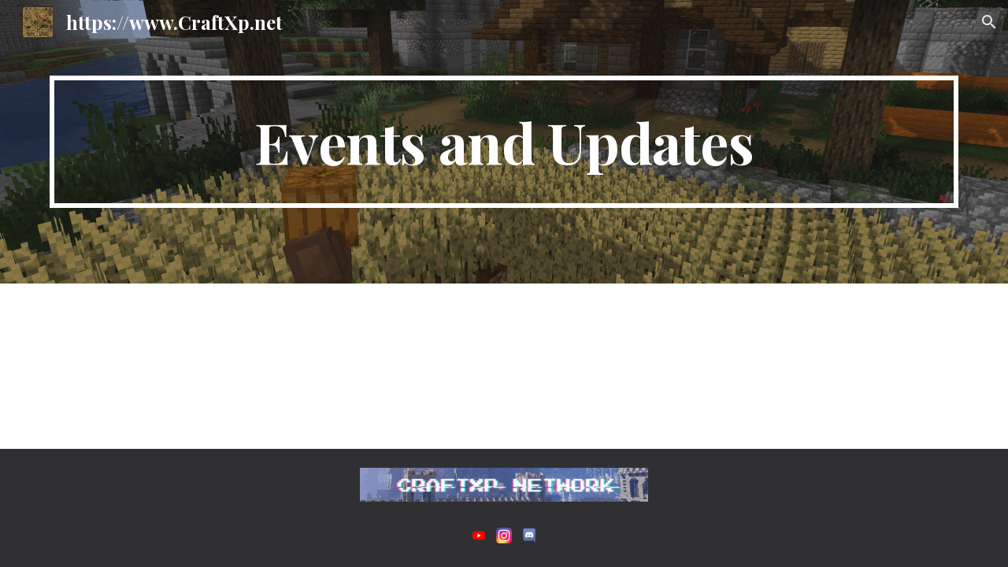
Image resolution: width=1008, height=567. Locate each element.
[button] (989, 22)
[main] (504, 142)
